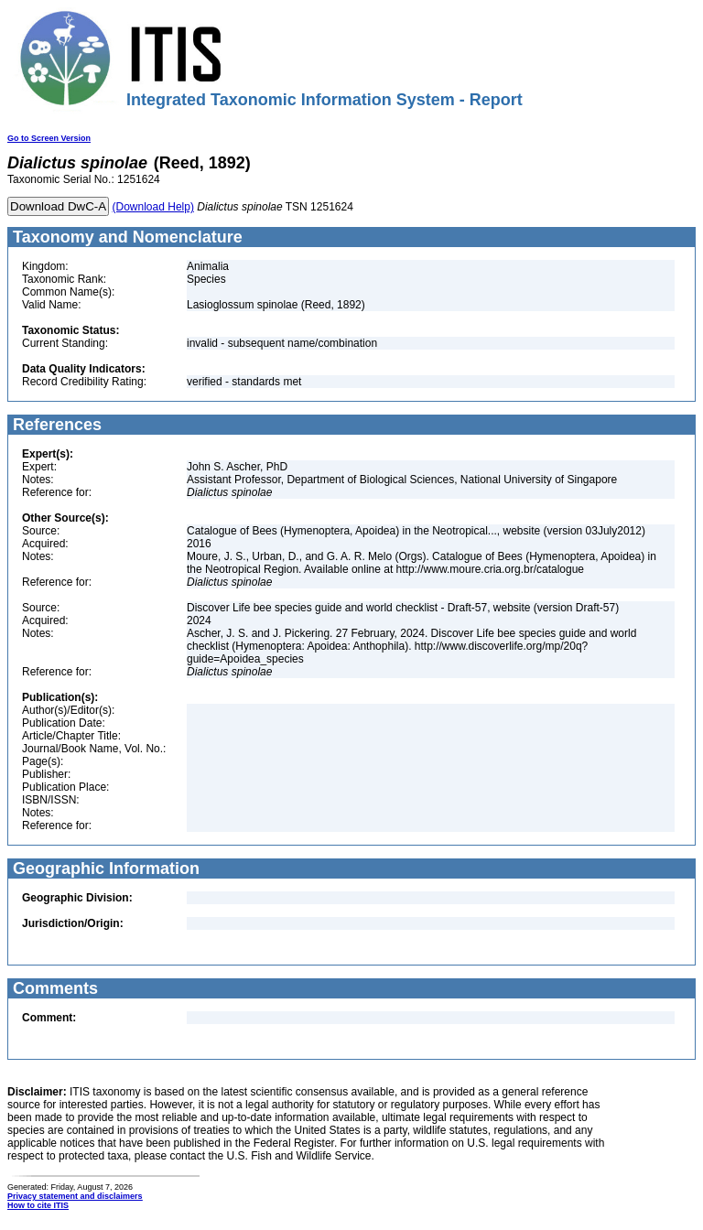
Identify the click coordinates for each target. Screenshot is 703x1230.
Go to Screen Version (49, 138)
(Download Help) (153, 206)
